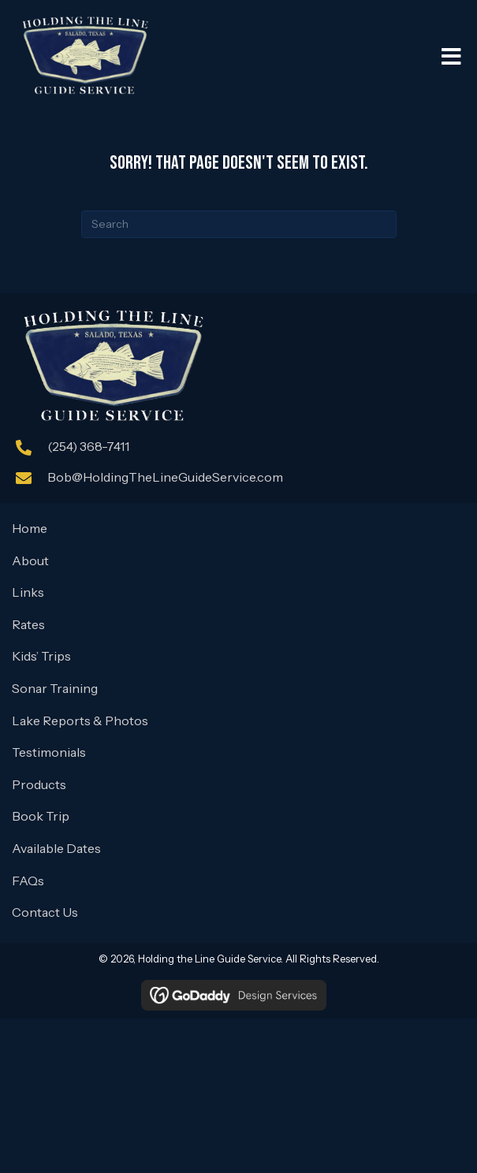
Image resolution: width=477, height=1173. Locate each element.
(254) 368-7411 (88, 446)
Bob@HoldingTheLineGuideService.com (165, 477)
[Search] (239, 224)
